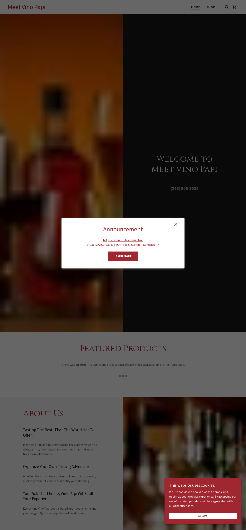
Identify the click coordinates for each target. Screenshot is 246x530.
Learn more (123, 256)
